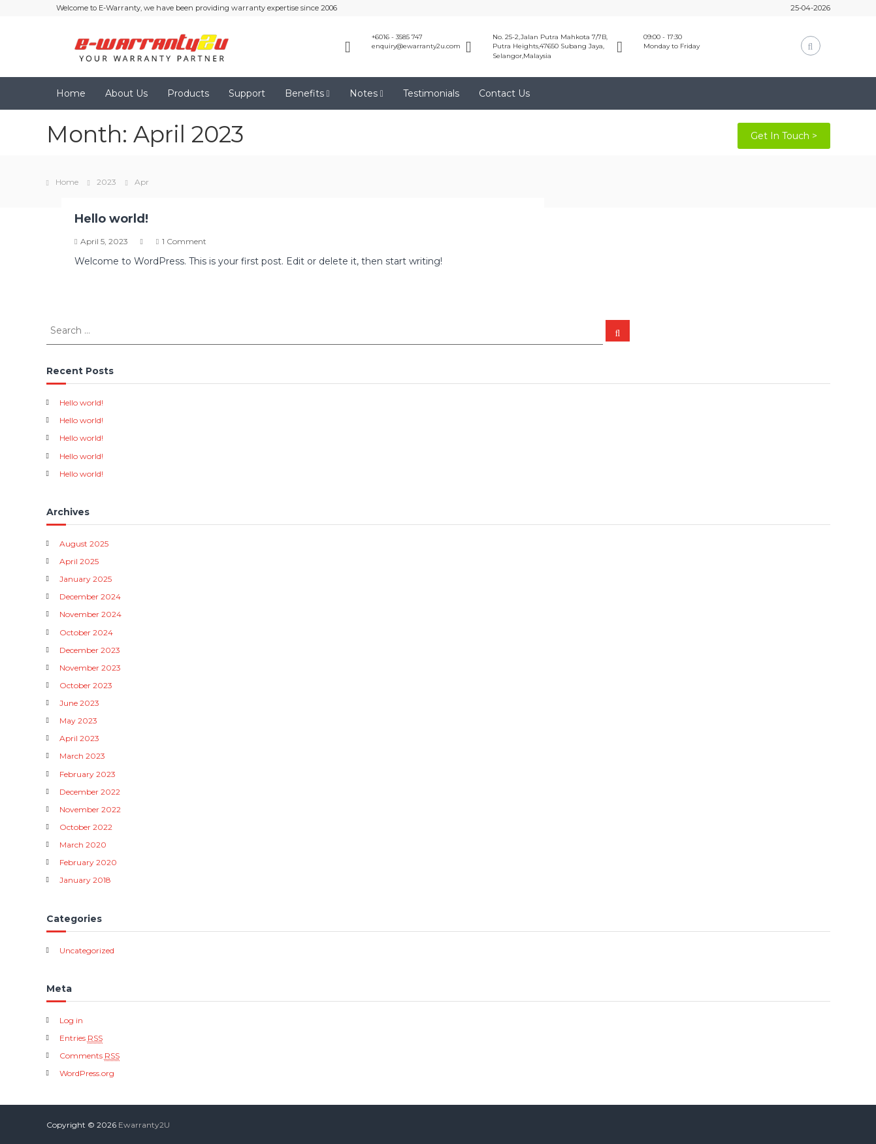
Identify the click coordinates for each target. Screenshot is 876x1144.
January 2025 (85, 579)
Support (247, 93)
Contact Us (504, 93)
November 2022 (90, 809)
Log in (71, 1020)
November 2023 (90, 668)
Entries (81, 1038)
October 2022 (85, 827)
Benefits (304, 93)
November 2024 (90, 614)
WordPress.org (86, 1073)
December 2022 (89, 792)
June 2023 (79, 703)
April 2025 (79, 561)
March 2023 (82, 756)
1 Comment (184, 241)
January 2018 (85, 880)
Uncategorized (86, 950)
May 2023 (78, 720)
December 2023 (89, 650)
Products (188, 93)
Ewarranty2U (144, 1125)
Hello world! (111, 219)
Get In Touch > (784, 136)
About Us (126, 93)
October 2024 (86, 632)
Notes (363, 93)
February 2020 (88, 862)
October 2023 (85, 685)
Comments (89, 1056)
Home (71, 93)
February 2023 (87, 774)
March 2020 (82, 845)
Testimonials (431, 93)
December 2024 (90, 596)
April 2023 (79, 738)
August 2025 (83, 543)
